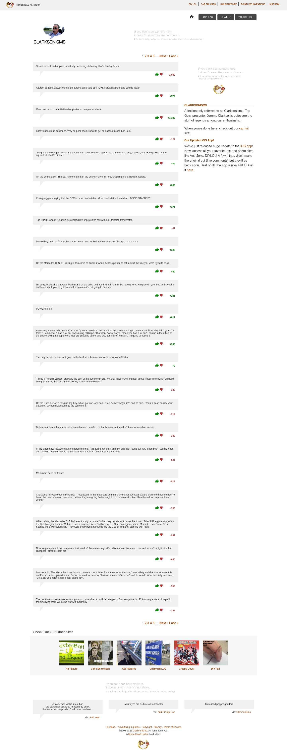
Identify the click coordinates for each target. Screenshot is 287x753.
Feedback (111, 727)
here (190, 170)
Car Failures (208, 4)
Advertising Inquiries (129, 727)
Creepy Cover (186, 668)
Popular (207, 17)
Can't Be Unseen (100, 668)
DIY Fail (215, 668)
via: (87, 717)
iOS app (246, 146)
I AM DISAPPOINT (228, 4)
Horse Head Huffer (138, 734)
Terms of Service (172, 727)
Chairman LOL (158, 668)
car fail (244, 128)
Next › (163, 56)
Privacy (158, 727)
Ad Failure (72, 668)
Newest (226, 17)
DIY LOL (193, 4)
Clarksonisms (243, 712)
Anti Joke (94, 717)
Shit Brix (274, 4)
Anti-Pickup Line (166, 712)
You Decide (245, 17)
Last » (173, 56)
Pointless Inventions (253, 4)
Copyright (147, 727)
